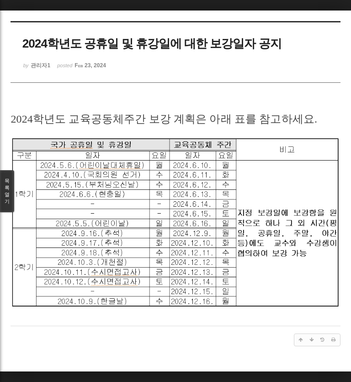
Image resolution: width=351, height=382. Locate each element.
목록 (7, 191)
